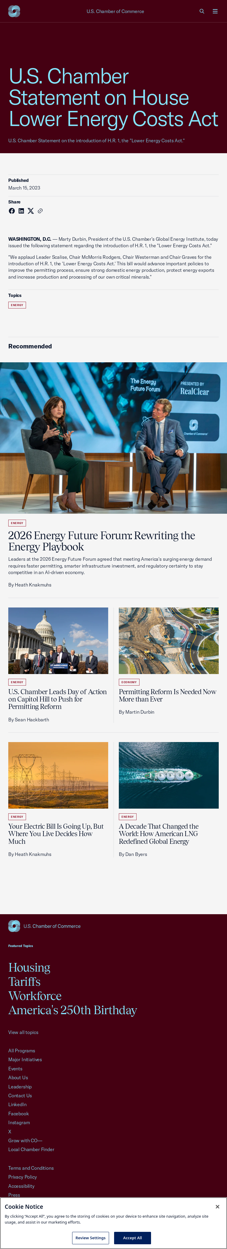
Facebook (18, 1113)
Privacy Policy (22, 1177)
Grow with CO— (25, 1140)
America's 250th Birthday (72, 1010)
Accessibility (21, 1186)
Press (14, 1195)
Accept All (132, 1237)
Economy (129, 682)
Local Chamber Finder (31, 1149)
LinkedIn (17, 1104)
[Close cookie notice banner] (217, 1206)
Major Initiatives (25, 1059)
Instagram (19, 1122)
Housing (29, 967)
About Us (18, 1077)
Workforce (34, 996)
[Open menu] (215, 11)
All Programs (21, 1051)
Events (15, 1069)
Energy (17, 305)
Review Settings (91, 1237)
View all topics (23, 1032)
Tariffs (24, 981)
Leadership (20, 1087)
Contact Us (20, 1095)
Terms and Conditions (30, 1168)
